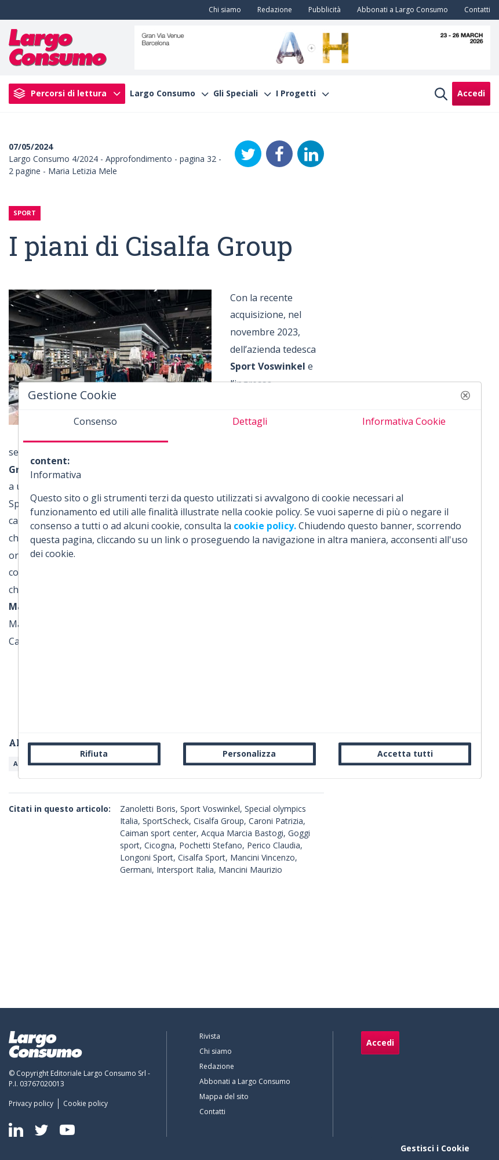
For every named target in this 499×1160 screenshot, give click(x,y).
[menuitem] (222, 10)
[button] (465, 395)
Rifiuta (94, 753)
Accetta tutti (405, 753)
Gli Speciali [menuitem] (235, 93)
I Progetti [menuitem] (296, 93)
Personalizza (249, 753)
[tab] (96, 426)
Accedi (471, 93)
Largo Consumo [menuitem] (162, 93)
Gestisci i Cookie (434, 1148)
